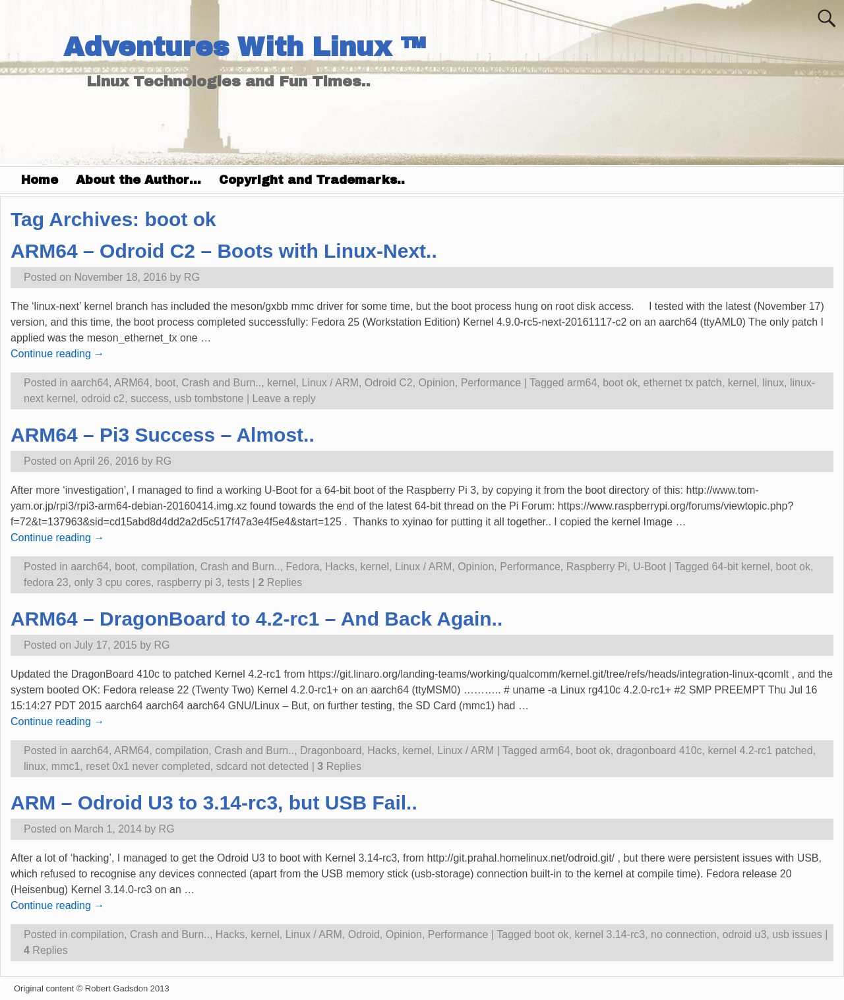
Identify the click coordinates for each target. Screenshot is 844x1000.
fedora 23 (46, 582)
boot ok (620, 382)
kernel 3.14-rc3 (609, 934)
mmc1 (65, 766)
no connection (684, 934)
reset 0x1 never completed (148, 766)
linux (773, 382)
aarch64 (90, 382)
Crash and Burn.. (221, 382)
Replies (280, 582)
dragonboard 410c (659, 750)
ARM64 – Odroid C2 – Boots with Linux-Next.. (224, 251)
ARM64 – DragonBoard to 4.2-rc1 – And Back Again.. (256, 619)
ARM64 (131, 382)
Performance (491, 382)
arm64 (582, 382)
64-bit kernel (741, 566)
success (150, 398)
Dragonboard (330, 750)
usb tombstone (209, 398)
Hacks (339, 566)
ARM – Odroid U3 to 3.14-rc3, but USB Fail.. (214, 802)
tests (238, 582)
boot (165, 382)
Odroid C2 (389, 382)
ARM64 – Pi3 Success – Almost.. (163, 435)
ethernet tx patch (683, 382)
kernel (281, 382)
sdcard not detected (262, 766)
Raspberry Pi (596, 566)
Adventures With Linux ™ (244, 47)
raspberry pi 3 (189, 582)
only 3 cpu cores (113, 582)
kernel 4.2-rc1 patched (760, 750)
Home (39, 180)
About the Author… (138, 180)
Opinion (437, 382)
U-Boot (649, 566)
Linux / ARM (330, 382)
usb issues (797, 934)
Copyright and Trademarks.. (312, 180)
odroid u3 (745, 934)
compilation (168, 566)
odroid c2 (103, 398)
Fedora (303, 566)
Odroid (364, 934)
